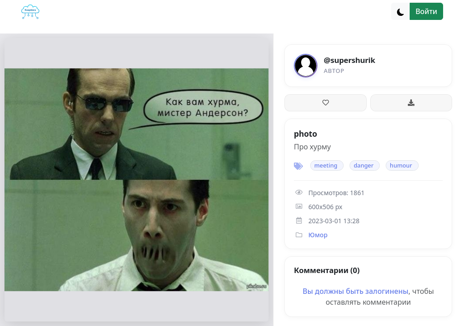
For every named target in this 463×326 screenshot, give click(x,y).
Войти (426, 11)
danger (363, 165)
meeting (325, 165)
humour (401, 165)
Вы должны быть (333, 291)
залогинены (386, 291)
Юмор (317, 234)
